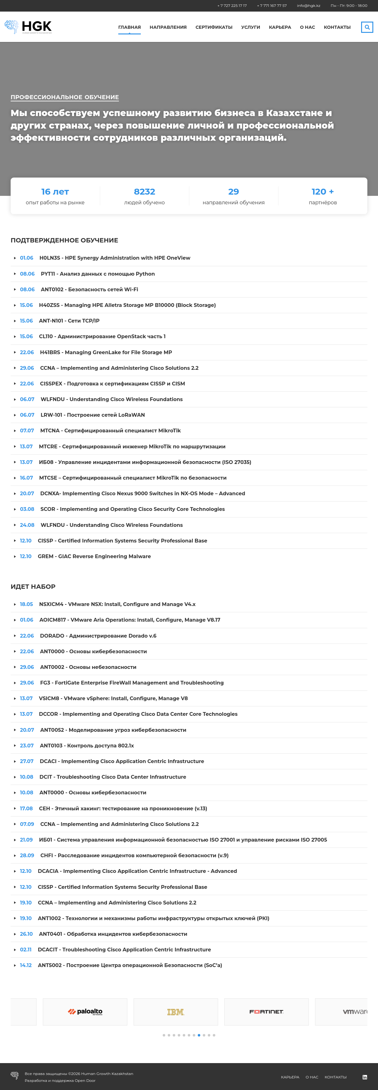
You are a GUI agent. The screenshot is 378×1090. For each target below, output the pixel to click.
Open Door (85, 1080)
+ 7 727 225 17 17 (232, 5)
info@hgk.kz (308, 5)
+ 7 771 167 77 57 (272, 5)
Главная (129, 27)
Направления (168, 27)
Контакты (337, 27)
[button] (164, 1035)
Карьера (280, 27)
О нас (307, 27)
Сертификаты (214, 27)
